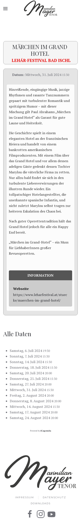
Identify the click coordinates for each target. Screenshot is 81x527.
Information (40, 275)
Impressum (24, 497)
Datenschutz (54, 497)
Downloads (41, 503)
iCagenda (45, 430)
